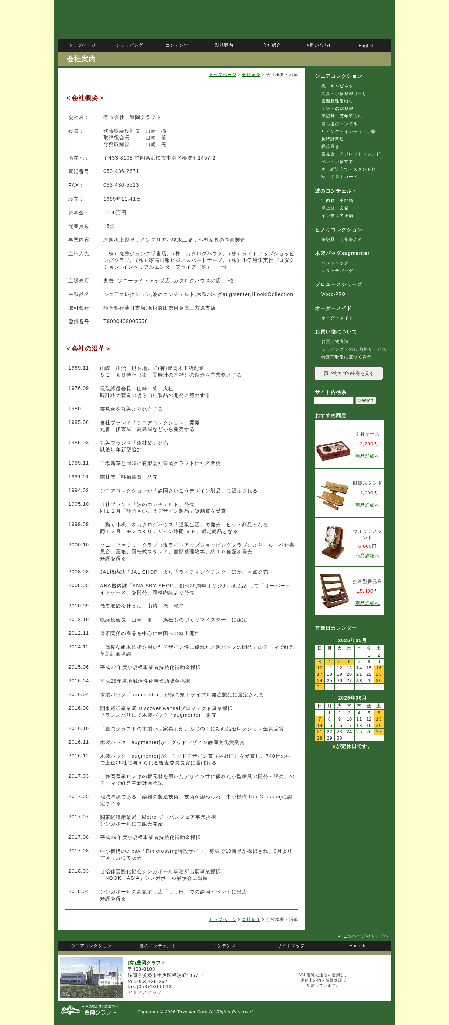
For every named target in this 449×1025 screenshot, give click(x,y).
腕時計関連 (332, 138)
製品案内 (224, 45)
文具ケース (367, 434)
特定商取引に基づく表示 (346, 357)
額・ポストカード (339, 176)
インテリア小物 (337, 215)
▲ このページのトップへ (363, 935)
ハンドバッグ (335, 263)
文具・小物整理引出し (344, 93)
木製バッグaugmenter (342, 253)
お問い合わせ (319, 45)
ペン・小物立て (337, 161)
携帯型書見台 (367, 581)
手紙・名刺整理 (337, 108)
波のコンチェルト (336, 191)
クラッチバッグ (337, 270)
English (366, 45)
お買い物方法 (335, 341)
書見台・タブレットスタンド (351, 153)
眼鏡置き (330, 146)
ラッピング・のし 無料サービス (354, 349)
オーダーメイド (337, 318)
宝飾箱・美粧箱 (337, 200)
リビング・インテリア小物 (348, 131)
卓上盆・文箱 (335, 207)
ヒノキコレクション (338, 229)
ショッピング (129, 45)
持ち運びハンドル (339, 123)
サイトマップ (291, 945)
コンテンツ (177, 45)
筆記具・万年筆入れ (341, 116)
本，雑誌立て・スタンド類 (348, 169)
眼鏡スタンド (367, 483)
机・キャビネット (339, 85)
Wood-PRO (333, 294)
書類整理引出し (337, 101)
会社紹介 (251, 74)
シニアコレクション (338, 76)
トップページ (222, 74)
